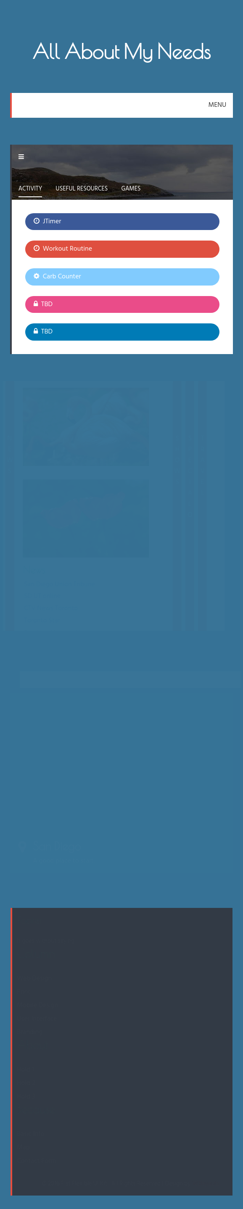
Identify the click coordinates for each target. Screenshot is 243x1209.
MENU (218, 105)
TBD (43, 304)
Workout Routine (63, 248)
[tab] (30, 190)
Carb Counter (57, 276)
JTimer (47, 221)
